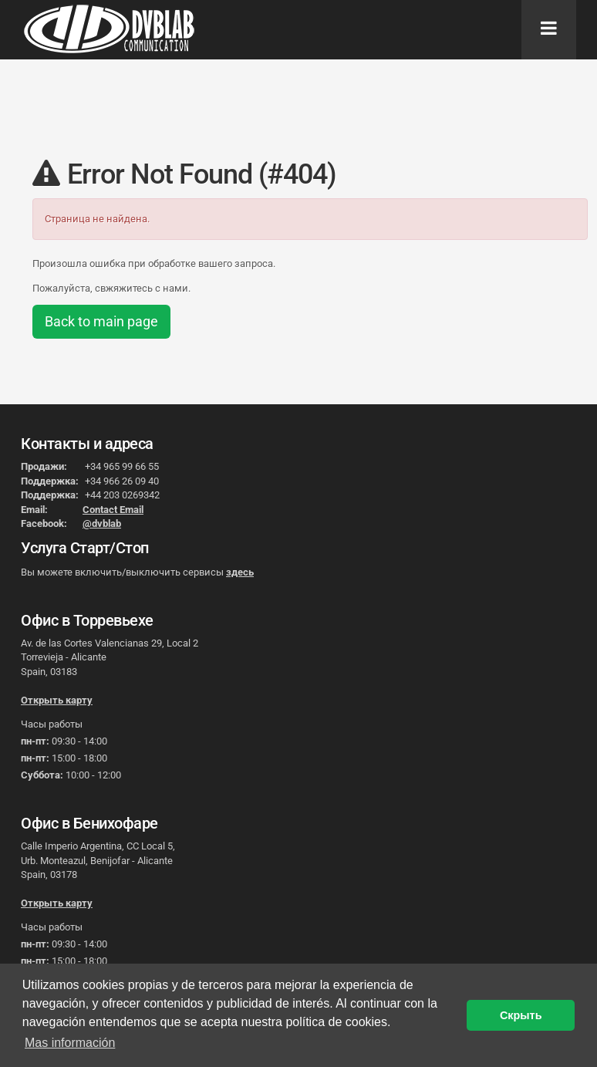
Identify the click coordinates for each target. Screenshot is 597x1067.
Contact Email (113, 509)
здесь (240, 572)
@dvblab (102, 523)
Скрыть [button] (521, 1015)
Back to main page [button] (101, 321)
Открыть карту (57, 700)
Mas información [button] (70, 1042)
